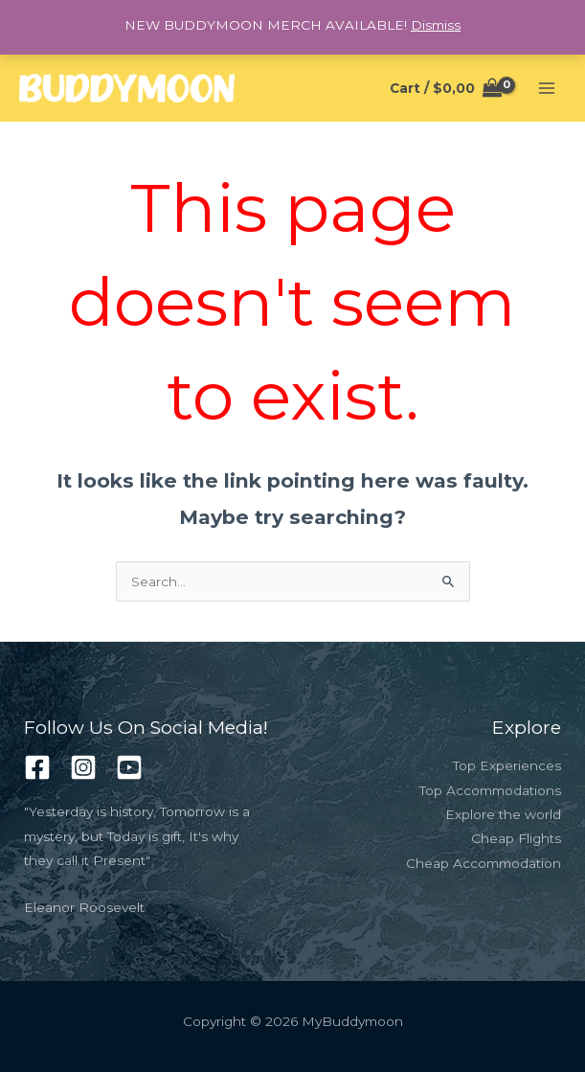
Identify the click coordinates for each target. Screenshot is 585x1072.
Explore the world (503, 814)
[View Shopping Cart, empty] (446, 88)
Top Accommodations (490, 790)
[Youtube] (129, 767)
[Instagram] (83, 767)
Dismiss (436, 25)
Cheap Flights (516, 838)
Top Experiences (507, 765)
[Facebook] (37, 767)
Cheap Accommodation (483, 863)
